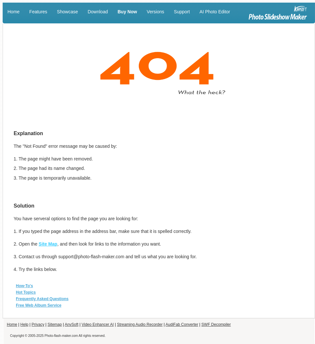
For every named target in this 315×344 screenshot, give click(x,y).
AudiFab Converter (181, 324)
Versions (155, 11)
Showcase (67, 11)
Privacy (37, 324)
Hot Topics (26, 292)
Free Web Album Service (38, 305)
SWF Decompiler (216, 324)
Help (24, 324)
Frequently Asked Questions (42, 299)
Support (182, 11)
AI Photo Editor (215, 11)
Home (13, 11)
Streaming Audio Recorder (140, 324)
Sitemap (54, 324)
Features (38, 11)
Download (98, 11)
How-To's (24, 286)
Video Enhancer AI (97, 324)
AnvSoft (72, 324)
